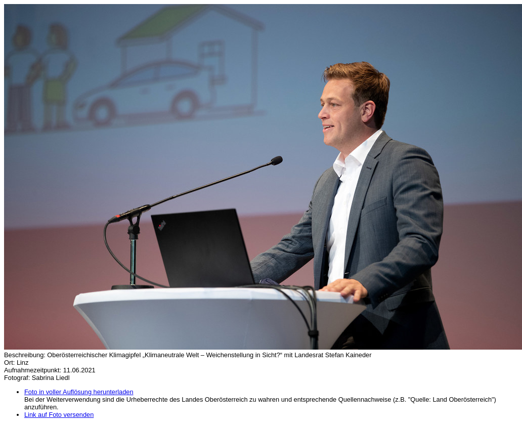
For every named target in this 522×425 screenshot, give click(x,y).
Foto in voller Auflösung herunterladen (79, 392)
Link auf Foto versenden (59, 414)
